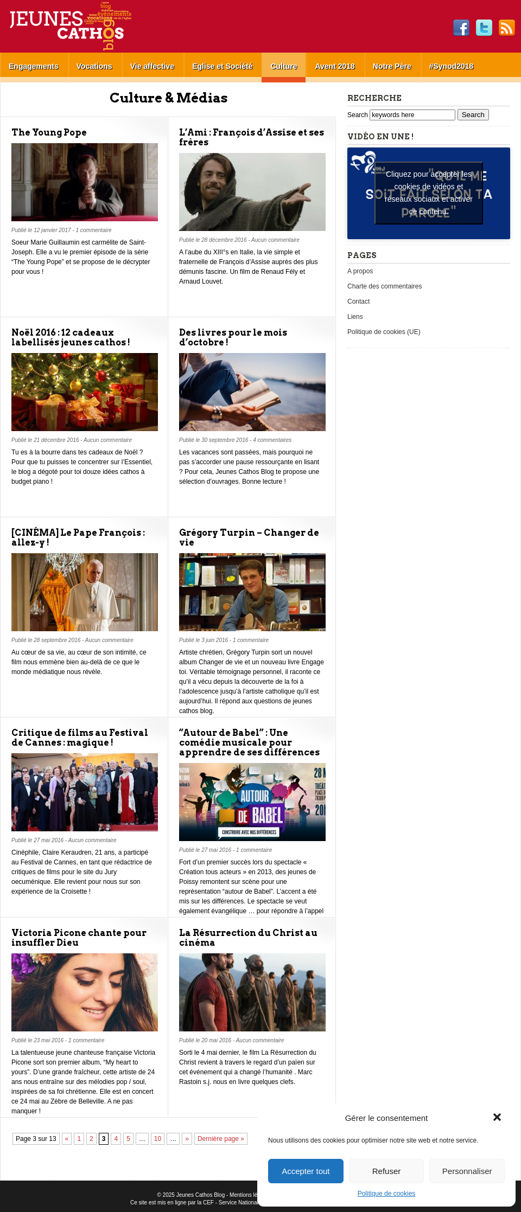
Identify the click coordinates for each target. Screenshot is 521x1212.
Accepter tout (305, 1171)
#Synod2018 (451, 66)
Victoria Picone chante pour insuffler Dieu (79, 938)
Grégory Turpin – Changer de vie (249, 538)
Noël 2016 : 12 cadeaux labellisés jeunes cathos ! (70, 338)
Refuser (386, 1171)
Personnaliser (467, 1171)
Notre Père (392, 66)
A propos (360, 271)
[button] (498, 1118)
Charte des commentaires (384, 286)
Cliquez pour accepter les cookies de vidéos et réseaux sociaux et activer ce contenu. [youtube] (429, 193)
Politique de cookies (387, 1193)
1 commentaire (93, 230)
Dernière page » (221, 1139)
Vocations (94, 66)
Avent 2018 (334, 66)
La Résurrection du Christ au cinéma (248, 938)
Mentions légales (250, 1195)
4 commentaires (272, 440)
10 (157, 1139)
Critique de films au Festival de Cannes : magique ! (79, 738)
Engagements (34, 66)
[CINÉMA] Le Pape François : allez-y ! (78, 538)
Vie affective (152, 66)
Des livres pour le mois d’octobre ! (233, 338)
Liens (355, 316)
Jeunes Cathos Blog (88, 26)
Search (358, 115)
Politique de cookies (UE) (384, 332)
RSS (507, 28)
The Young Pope (49, 132)
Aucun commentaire (275, 240)
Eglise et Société (222, 66)
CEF (208, 1202)
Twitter (484, 28)
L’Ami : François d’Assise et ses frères (251, 137)
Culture (283, 66)
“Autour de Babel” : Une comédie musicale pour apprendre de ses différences (249, 743)
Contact (358, 301)
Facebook (461, 28)
